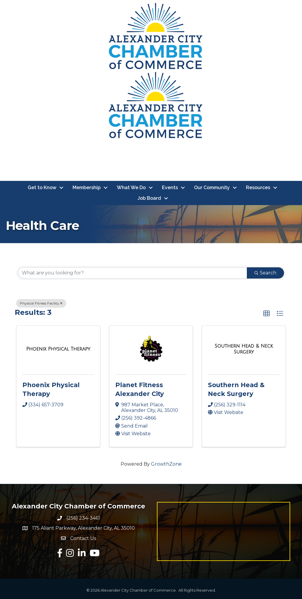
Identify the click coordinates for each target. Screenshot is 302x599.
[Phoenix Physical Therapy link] (58, 349)
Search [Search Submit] (265, 273)
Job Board (149, 198)
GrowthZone (166, 464)
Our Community (212, 187)
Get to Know (42, 187)
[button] (267, 314)
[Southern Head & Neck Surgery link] (244, 349)
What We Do (131, 187)
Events (170, 187)
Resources (258, 187)
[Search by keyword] (132, 273)
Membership (87, 187)
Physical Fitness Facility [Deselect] (41, 303)
